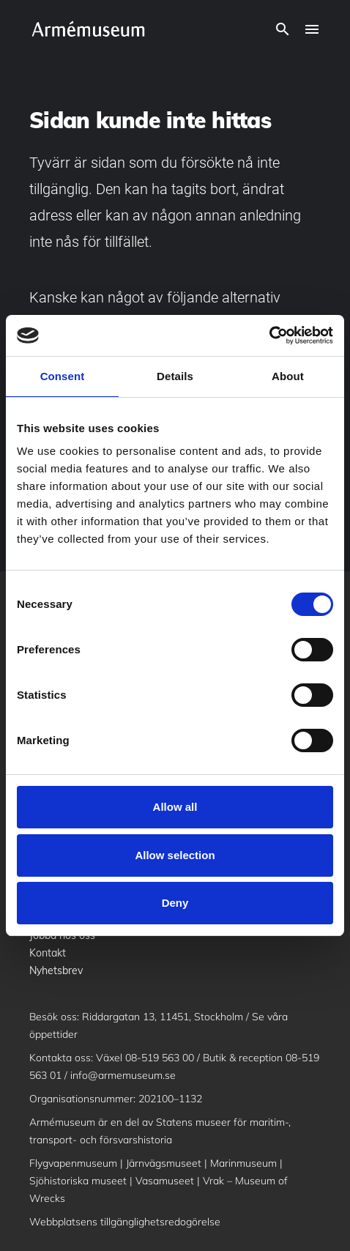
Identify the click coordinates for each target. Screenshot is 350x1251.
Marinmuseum (243, 1163)
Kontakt (47, 952)
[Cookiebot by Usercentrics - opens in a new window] (269, 335)
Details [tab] (175, 376)
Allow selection (175, 855)
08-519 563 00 (159, 1057)
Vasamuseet (164, 1180)
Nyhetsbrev (56, 970)
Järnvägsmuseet (163, 1163)
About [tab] (288, 376)
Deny (175, 903)
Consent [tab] (62, 376)
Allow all (175, 807)
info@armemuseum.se (123, 1075)
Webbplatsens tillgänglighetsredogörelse (124, 1221)
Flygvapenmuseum (73, 1163)
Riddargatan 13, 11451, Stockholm (162, 1016)
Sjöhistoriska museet (78, 1180)
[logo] (87, 29)
